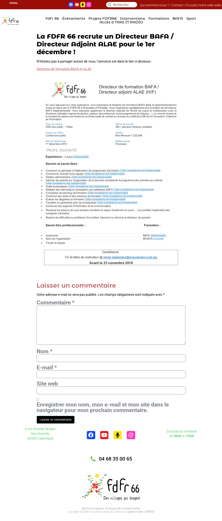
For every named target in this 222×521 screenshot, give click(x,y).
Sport (191, 18)
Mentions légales (93, 514)
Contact (177, 5)
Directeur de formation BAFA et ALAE (64, 69)
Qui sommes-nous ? (154, 5)
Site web (47, 389)
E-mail (47, 372)
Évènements (73, 18)
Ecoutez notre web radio (203, 5)
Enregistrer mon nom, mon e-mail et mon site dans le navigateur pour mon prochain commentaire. (103, 413)
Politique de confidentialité (122, 514)
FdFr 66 (52, 18)
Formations (158, 18)
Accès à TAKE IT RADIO (121, 22)
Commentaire (56, 302)
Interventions (132, 18)
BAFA (178, 18)
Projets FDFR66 (103, 18)
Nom (44, 355)
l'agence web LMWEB (140, 517)
